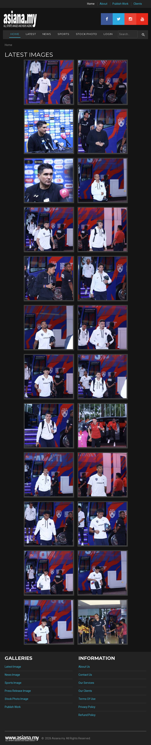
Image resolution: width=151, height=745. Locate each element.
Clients (138, 3)
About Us (84, 666)
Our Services (86, 682)
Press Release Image (18, 690)
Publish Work (120, 3)
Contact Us (85, 674)
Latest (31, 34)
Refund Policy (87, 715)
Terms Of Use (87, 698)
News (46, 34)
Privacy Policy (86, 706)
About (103, 3)
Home (91, 3)
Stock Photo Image (16, 698)
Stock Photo (86, 34)
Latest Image (13, 666)
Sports (63, 34)
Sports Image (13, 682)
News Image (12, 674)
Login (108, 34)
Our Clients (85, 690)
